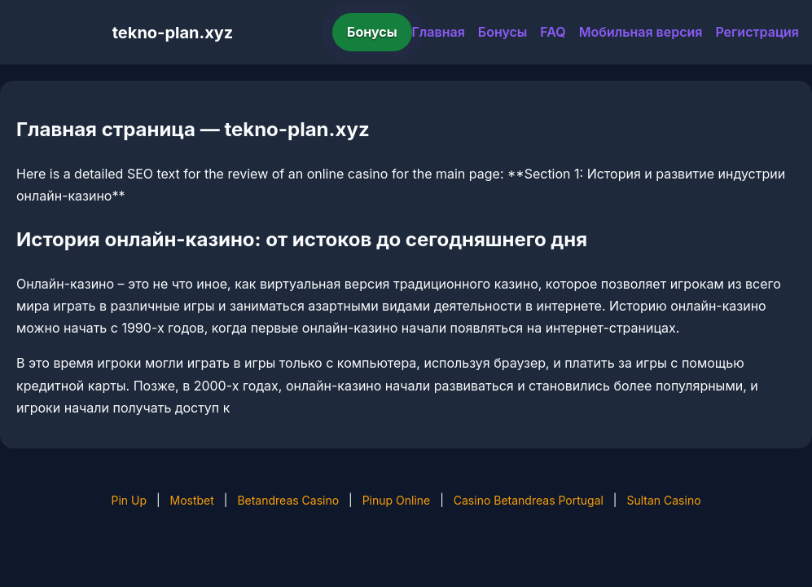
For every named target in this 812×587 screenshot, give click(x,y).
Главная (438, 32)
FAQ (552, 32)
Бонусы (372, 32)
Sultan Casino (663, 500)
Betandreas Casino (288, 500)
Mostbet (192, 500)
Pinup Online (396, 500)
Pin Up (129, 500)
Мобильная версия (641, 32)
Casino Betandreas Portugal (529, 500)
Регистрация (757, 32)
